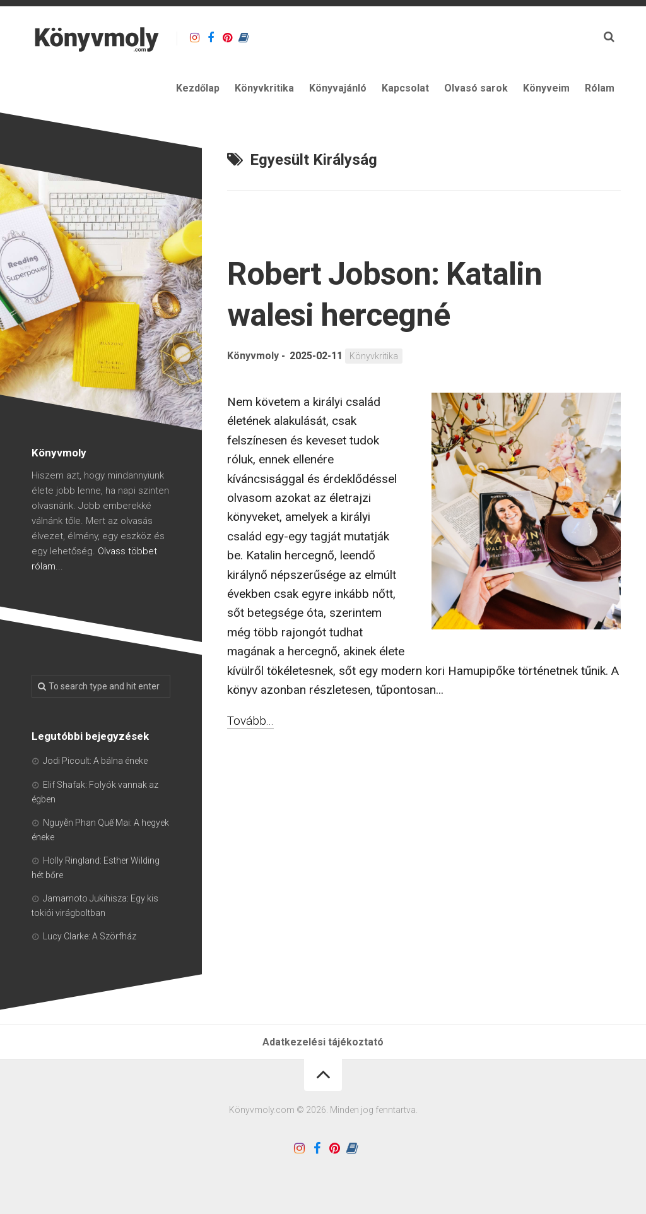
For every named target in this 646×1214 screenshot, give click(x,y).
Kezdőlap (198, 88)
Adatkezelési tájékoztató (323, 1042)
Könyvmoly (253, 356)
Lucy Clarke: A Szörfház (89, 936)
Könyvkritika (264, 88)
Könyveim (546, 88)
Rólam (599, 88)
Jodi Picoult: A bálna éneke (95, 761)
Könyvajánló (338, 88)
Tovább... (250, 720)
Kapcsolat (405, 88)
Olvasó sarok (476, 88)
